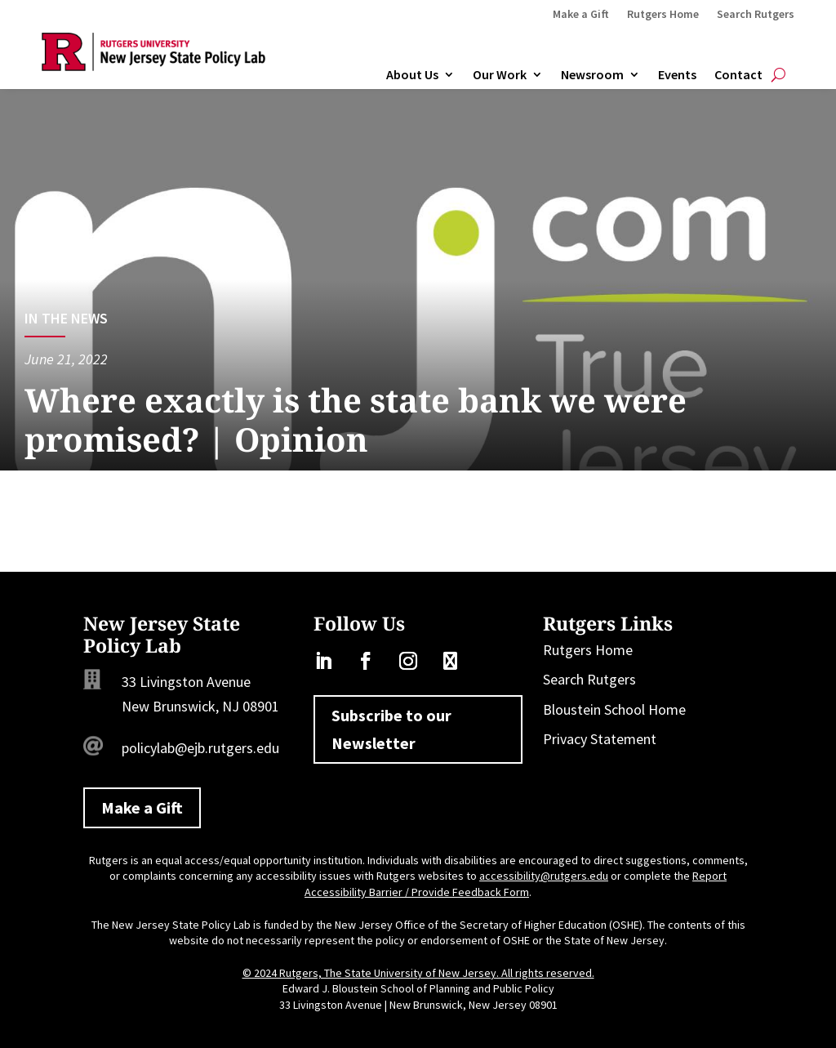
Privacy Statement (599, 738)
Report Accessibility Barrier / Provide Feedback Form (516, 883)
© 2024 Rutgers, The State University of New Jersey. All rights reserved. (418, 972)
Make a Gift (581, 14)
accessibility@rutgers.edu (543, 875)
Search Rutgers (755, 14)
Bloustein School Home (614, 709)
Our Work (500, 75)
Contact (738, 75)
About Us (412, 75)
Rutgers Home (663, 14)
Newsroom (592, 75)
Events (677, 75)
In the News (66, 318)
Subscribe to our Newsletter (391, 729)
